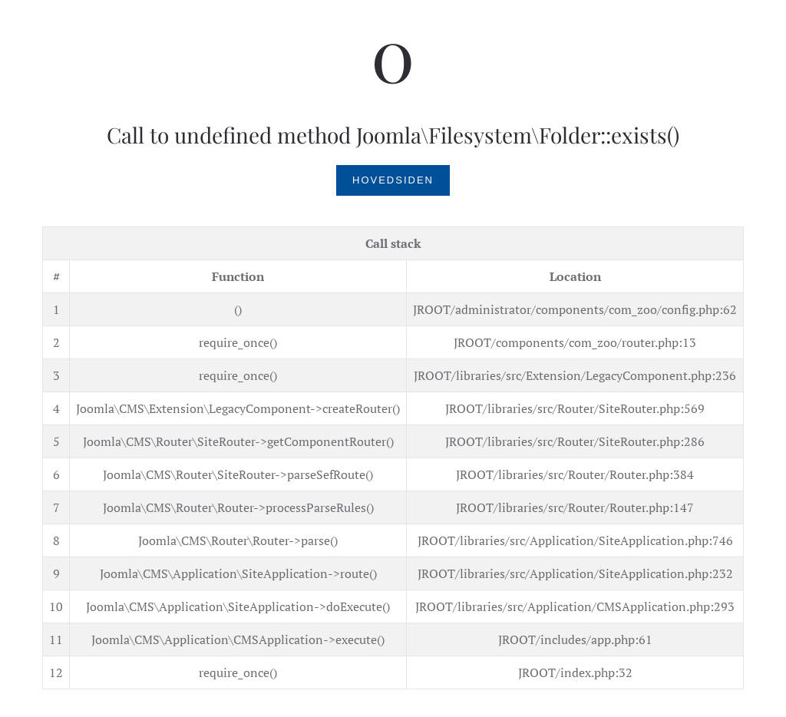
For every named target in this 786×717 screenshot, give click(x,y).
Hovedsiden (393, 180)
